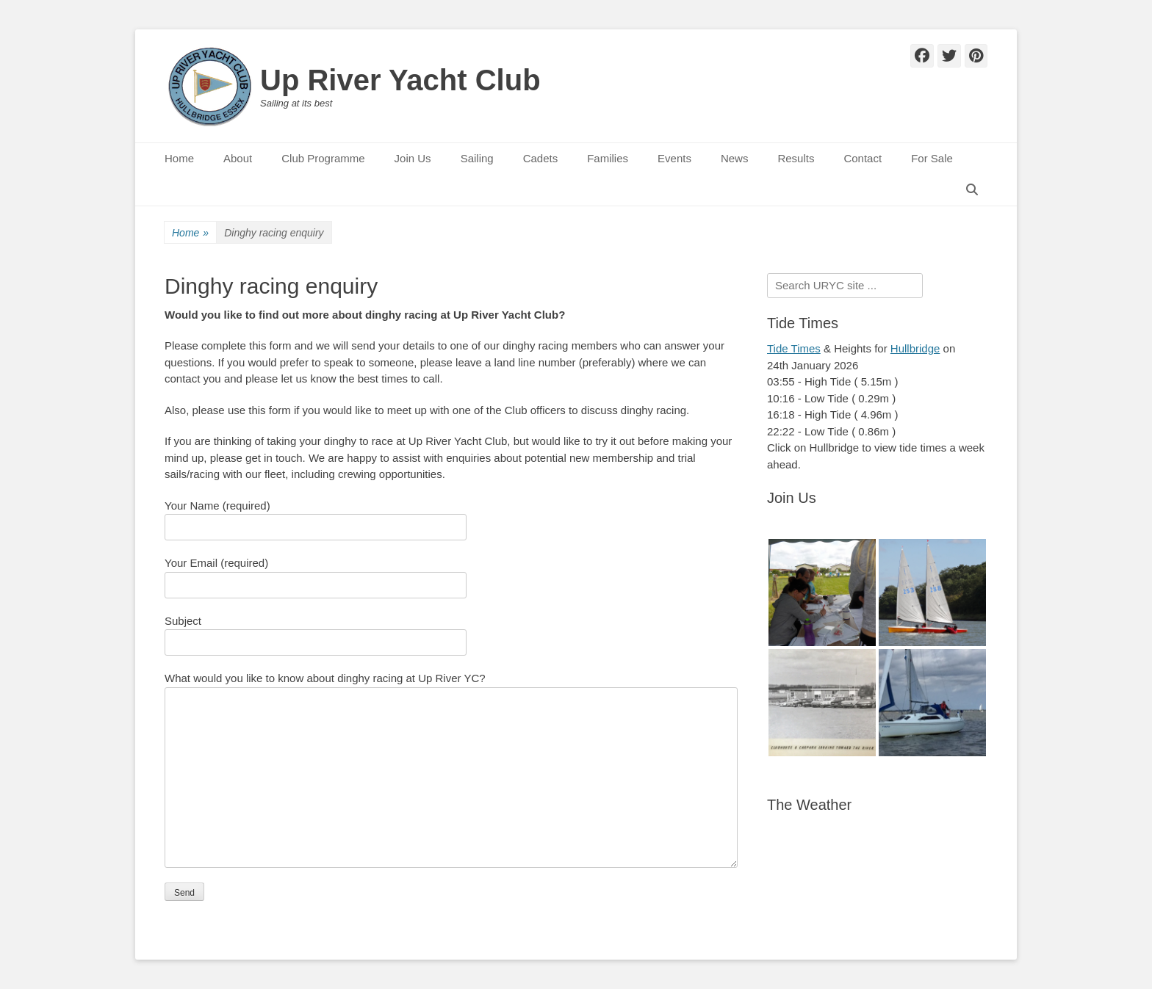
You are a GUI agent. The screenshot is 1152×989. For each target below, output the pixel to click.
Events (674, 158)
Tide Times (794, 348)
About (237, 158)
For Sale (932, 158)
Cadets (540, 158)
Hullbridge (915, 348)
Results (795, 158)
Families (607, 158)
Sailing (477, 158)
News (735, 158)
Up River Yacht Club (400, 80)
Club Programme (322, 158)
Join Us (413, 158)
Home (179, 158)
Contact (862, 158)
